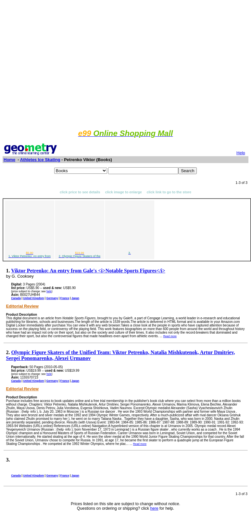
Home (9, 159)
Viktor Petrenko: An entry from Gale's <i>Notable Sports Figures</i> (88, 270)
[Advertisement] (124, 64)
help (49, 291)
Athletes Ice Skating (40, 159)
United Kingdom (33, 298)
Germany (52, 298)
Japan (75, 298)
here (154, 508)
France (64, 298)
